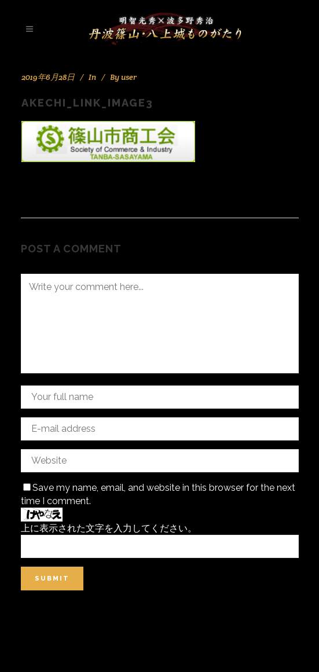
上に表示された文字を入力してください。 (109, 528)
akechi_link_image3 (87, 103)
